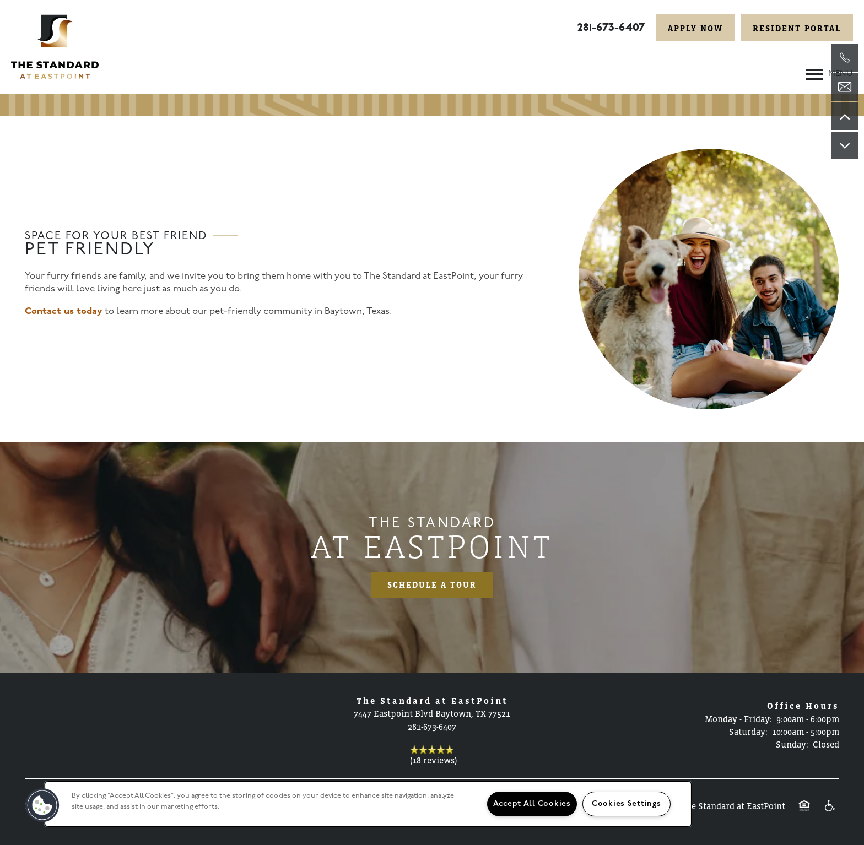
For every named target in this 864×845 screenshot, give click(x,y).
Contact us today (63, 311)
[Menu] (829, 74)
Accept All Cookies (532, 804)
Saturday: (748, 731)
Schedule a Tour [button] (432, 584)
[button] (695, 27)
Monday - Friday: (738, 719)
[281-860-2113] (844, 58)
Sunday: (792, 744)
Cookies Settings (626, 804)
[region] (368, 804)
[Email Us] (844, 87)
